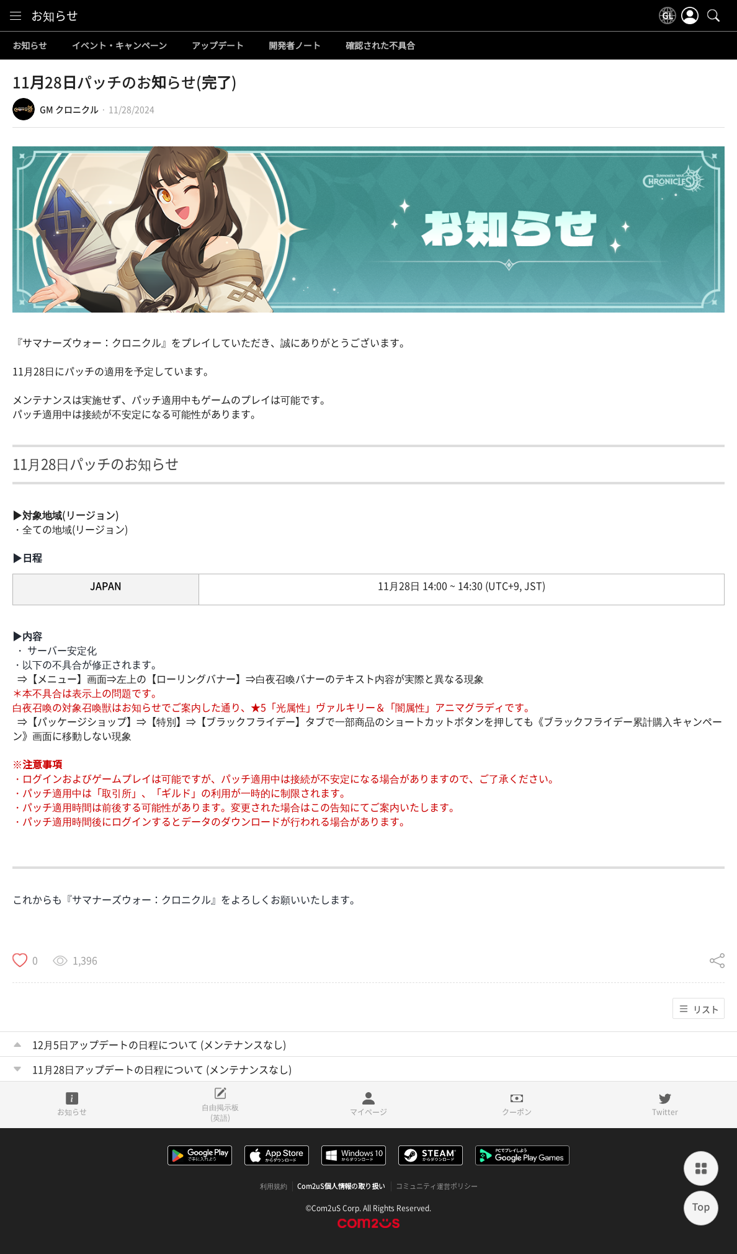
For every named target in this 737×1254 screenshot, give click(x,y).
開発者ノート (295, 45)
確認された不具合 (380, 45)
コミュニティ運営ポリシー (437, 1186)
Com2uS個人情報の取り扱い (341, 1186)
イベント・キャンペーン (119, 45)
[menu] (15, 15)
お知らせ (54, 15)
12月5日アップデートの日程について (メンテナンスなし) (159, 1044)
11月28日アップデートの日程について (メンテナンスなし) (162, 1069)
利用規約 (273, 1186)
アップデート (218, 45)
